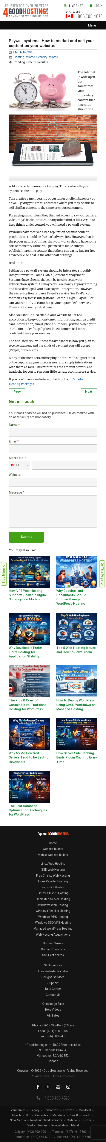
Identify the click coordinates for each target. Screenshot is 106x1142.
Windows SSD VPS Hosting (53, 922)
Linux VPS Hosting (53, 887)
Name (14, 425)
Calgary (34, 1110)
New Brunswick (80, 1115)
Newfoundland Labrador (46, 1120)
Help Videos (53, 1009)
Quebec (86, 1120)
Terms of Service (63, 1076)
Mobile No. (18, 458)
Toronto (68, 1110)
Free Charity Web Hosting (53, 875)
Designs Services (53, 977)
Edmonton (51, 1110)
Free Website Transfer (53, 971)
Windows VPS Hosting (53, 917)
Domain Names (53, 943)
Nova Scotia (18, 1120)
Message (16, 492)
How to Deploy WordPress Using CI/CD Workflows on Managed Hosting (76, 705)
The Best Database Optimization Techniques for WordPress (28, 811)
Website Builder (53, 849)
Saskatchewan (37, 1125)
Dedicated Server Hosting (53, 899)
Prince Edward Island (65, 1125)
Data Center (53, 989)
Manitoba (58, 1115)
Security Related (47, 57)
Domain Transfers (53, 949)
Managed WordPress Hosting (53, 928)
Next (88, 391)
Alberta (17, 1115)
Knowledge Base (53, 1004)
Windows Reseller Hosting (53, 911)
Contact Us (53, 995)
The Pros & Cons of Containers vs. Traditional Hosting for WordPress (28, 705)
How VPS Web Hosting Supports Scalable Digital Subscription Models (28, 595)
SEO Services (53, 965)
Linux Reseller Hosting (53, 881)
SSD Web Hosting (53, 869)
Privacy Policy (40, 1076)
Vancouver (18, 1110)
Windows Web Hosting (53, 905)
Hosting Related (24, 57)
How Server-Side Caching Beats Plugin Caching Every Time (76, 758)
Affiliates (53, 1015)
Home (53, 843)
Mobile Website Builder (53, 855)
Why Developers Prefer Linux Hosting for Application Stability (25, 652)
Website (14, 475)
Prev (17, 391)
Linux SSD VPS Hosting (53, 893)
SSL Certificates (53, 955)
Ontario (72, 1120)
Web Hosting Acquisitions (53, 934)
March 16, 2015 (23, 52)
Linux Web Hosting (53, 863)
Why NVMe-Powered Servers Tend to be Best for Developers (29, 758)
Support (53, 983)
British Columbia (37, 1115)
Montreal (85, 1110)
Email (14, 441)
